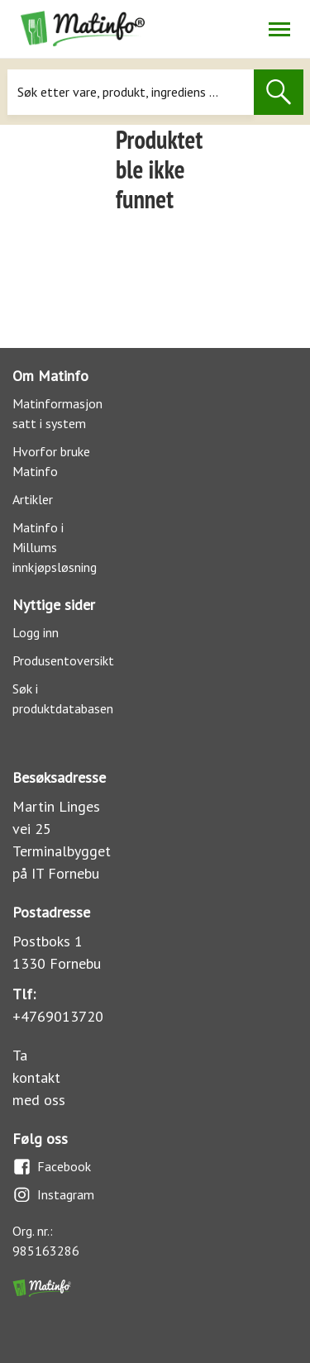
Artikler (32, 499)
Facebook (51, 1166)
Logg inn (35, 632)
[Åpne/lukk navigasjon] (279, 29)
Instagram (53, 1194)
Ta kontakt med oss (38, 1077)
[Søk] (130, 92)
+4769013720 (57, 1016)
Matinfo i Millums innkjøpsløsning (54, 547)
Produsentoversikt (63, 660)
